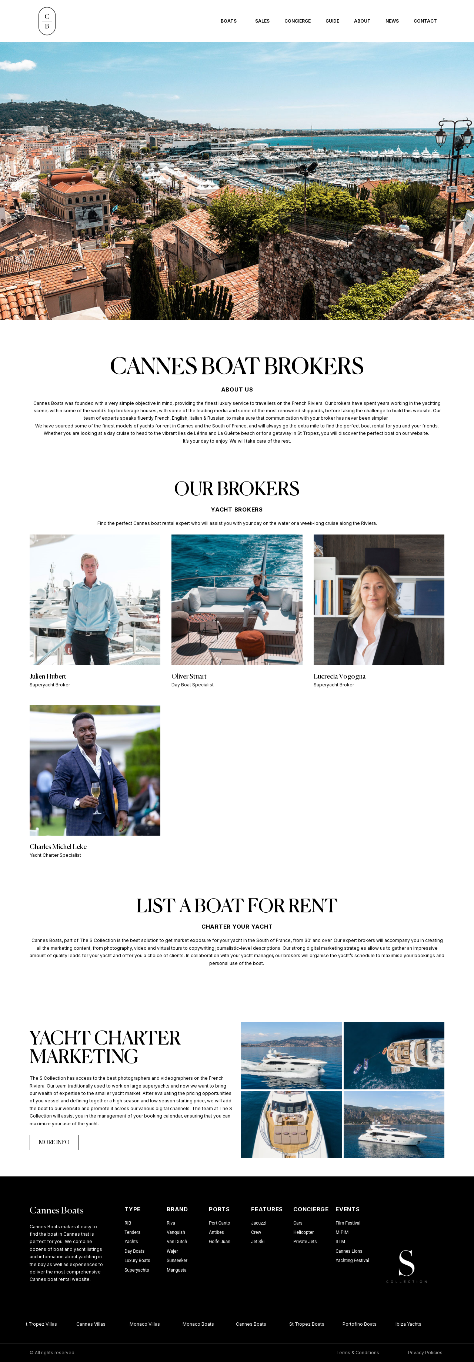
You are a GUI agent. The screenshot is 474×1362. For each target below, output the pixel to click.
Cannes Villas (93, 1324)
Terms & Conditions (357, 1352)
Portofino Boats (362, 1324)
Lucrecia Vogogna (340, 676)
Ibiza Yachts (411, 1324)
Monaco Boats (201, 1324)
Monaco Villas (147, 1324)
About (362, 21)
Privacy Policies (425, 1352)
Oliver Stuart (189, 676)
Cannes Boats (57, 1211)
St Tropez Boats (309, 1324)
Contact (425, 21)
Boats (230, 21)
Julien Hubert (48, 676)
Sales (262, 21)
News (392, 21)
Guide (332, 21)
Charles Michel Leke (58, 847)
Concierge (297, 21)
